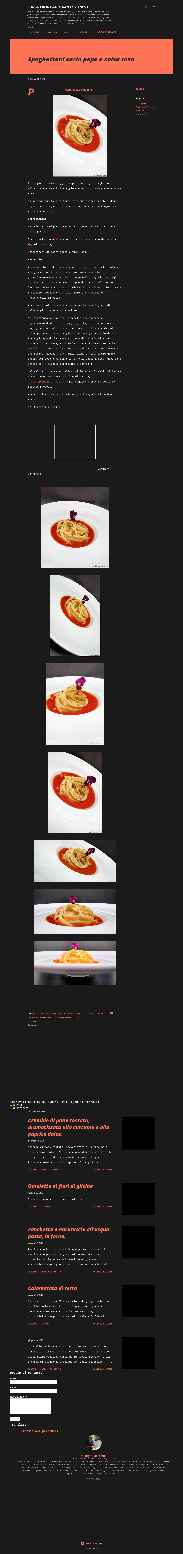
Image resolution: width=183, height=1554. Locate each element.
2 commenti (46, 1206)
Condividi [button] (140, 89)
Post (17, 1105)
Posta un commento (50, 1169)
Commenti (21, 1108)
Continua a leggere (102, 1169)
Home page (32, 32)
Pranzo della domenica (145, 107)
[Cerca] (144, 7)
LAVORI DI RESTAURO (105, 32)
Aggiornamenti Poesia (56, 32)
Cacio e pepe (141, 103)
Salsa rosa (140, 110)
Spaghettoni (141, 114)
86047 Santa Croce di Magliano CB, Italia (59, 1018)
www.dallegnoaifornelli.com (48, 381)
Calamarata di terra (52, 1288)
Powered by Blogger (91, 1543)
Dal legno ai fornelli (94, 1456)
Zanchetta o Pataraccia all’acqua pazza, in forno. (68, 1233)
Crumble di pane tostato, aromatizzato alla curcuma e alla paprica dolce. (68, 1127)
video (138, 117)
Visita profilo (94, 1479)
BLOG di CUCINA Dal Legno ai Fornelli (57, 7)
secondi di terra (81, 32)
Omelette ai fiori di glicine (60, 1185)
